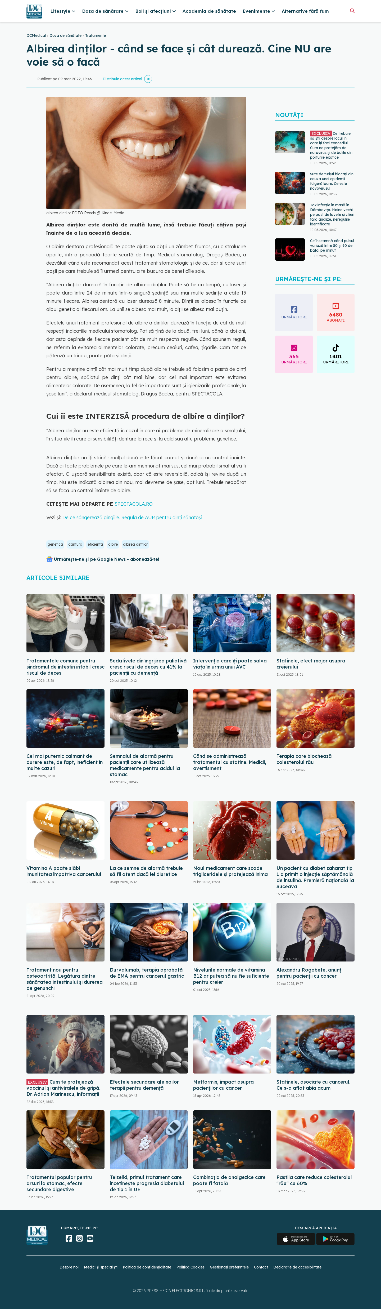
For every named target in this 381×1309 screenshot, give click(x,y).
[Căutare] (352, 10)
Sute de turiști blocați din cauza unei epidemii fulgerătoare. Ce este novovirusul (331, 181)
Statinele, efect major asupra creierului (310, 664)
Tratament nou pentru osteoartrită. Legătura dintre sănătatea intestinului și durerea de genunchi (64, 979)
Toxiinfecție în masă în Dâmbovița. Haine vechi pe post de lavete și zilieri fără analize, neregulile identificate (332, 214)
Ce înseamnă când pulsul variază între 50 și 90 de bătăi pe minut (332, 245)
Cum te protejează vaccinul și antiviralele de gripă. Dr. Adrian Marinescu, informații (63, 1088)
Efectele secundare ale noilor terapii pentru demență (144, 1085)
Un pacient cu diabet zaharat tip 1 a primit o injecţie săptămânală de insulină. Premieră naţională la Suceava (315, 877)
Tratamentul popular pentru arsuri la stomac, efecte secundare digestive (59, 1183)
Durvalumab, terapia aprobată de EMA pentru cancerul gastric (147, 973)
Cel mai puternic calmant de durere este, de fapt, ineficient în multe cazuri (64, 762)
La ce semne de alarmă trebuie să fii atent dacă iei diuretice (146, 871)
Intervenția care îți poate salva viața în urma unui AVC (230, 664)
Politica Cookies (190, 1267)
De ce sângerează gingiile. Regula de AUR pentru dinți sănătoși (132, 517)
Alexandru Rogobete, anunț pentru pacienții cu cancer (308, 973)
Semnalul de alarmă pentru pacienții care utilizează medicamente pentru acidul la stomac (145, 765)
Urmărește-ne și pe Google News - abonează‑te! (106, 559)
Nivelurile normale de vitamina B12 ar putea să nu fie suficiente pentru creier (231, 976)
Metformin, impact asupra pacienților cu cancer (223, 1085)
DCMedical (36, 35)
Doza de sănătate (65, 35)
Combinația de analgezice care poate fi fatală (229, 1180)
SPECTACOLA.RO (134, 504)
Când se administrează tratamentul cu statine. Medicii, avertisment (229, 762)
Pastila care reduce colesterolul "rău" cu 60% (314, 1180)
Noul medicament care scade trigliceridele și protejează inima (230, 871)
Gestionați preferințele (229, 1267)
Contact (261, 1267)
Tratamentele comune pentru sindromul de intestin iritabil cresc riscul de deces (65, 667)
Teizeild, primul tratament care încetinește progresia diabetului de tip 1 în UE (147, 1183)
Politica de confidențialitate (147, 1267)
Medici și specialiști (100, 1267)
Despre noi (69, 1267)
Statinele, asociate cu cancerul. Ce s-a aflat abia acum (313, 1085)
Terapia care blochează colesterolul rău (304, 759)
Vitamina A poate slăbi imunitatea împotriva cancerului (63, 871)
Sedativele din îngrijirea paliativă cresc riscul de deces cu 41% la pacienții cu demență (148, 667)
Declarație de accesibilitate (297, 1267)
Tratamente (95, 35)
